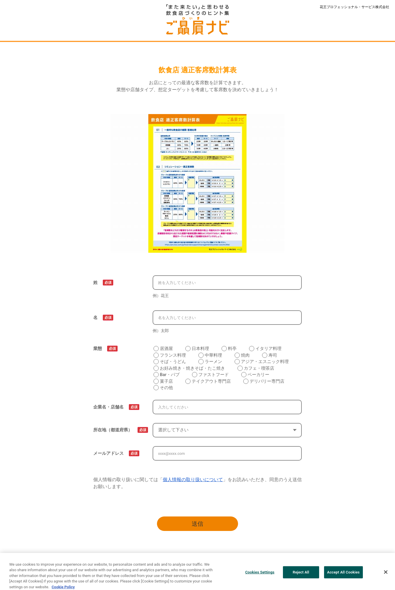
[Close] (385, 574)
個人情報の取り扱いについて (193, 479)
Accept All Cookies (343, 575)
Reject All (301, 575)
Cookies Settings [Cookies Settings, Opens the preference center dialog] (260, 575)
